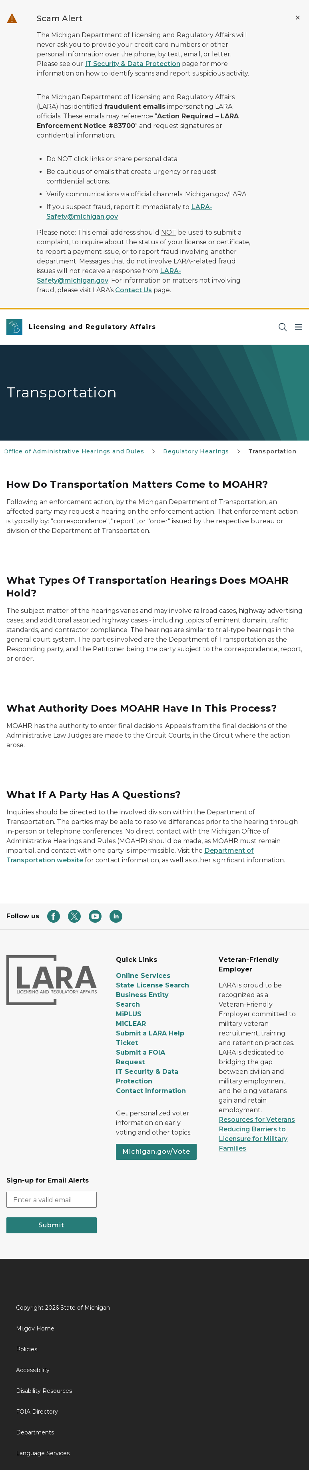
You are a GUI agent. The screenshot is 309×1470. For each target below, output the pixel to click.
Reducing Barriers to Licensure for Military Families (253, 1138)
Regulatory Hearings (196, 451)
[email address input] (51, 1200)
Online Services (143, 975)
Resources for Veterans (257, 1119)
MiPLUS (129, 1014)
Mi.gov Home (35, 1328)
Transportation (272, 451)
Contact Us (133, 290)
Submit (51, 1225)
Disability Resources (44, 1390)
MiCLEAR (131, 1023)
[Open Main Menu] (298, 327)
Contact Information (151, 1091)
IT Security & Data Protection (132, 64)
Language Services (43, 1453)
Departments (35, 1432)
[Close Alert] (298, 18)
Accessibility (33, 1370)
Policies (26, 1349)
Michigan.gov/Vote (156, 1151)
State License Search (152, 985)
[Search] (282, 327)
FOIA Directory (37, 1411)
